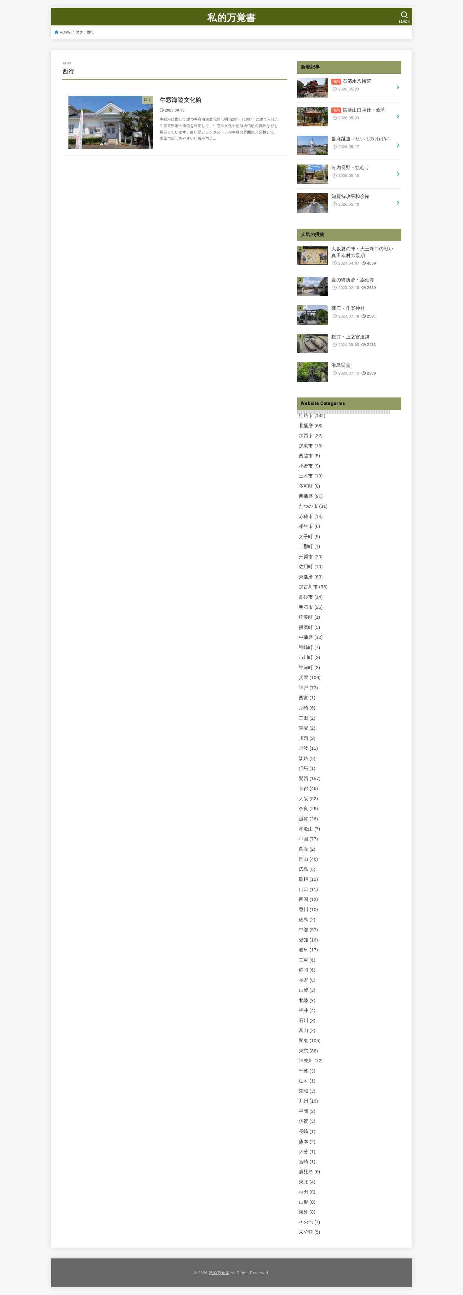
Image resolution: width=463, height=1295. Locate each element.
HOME (65, 32)
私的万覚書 (231, 18)
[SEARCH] (404, 17)
